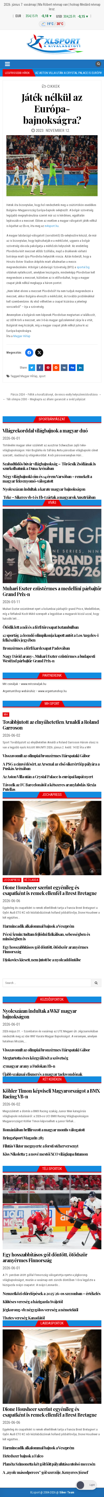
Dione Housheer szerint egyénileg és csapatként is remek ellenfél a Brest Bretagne (50, 890)
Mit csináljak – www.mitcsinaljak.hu (24, 684)
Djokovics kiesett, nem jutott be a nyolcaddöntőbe (42, 959)
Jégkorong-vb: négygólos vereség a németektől (40, 1309)
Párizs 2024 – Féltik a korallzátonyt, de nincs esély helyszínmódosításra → (56, 394)
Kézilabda (31, 880)
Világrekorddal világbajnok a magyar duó (45, 430)
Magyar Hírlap (21, 336)
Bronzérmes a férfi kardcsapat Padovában (36, 648)
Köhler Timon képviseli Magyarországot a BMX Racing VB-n (51, 1093)
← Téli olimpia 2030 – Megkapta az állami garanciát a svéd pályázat (44, 399)
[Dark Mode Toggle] (86, 1485)
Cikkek (53, 86)
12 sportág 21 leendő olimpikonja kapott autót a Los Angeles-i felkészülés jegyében (50, 637)
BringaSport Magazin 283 (23, 1137)
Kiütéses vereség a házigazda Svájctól (33, 1301)
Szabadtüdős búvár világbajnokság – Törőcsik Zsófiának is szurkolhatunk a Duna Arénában (49, 466)
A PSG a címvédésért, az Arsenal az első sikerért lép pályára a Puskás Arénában (51, 766)
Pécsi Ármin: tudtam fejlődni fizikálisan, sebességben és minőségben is (46, 936)
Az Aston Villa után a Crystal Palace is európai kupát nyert (48, 776)
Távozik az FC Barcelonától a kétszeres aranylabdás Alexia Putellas (49, 787)
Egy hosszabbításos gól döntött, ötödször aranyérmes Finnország (45, 949)
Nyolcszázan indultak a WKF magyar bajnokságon (40, 1014)
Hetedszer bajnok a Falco (23, 1455)
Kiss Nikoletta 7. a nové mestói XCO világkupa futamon (45, 1154)
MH (6, 714)
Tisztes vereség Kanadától (24, 1317)
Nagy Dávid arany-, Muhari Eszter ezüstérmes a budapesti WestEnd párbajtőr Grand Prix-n (49, 658)
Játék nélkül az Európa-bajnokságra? (52, 108)
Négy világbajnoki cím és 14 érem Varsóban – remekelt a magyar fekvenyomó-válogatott (47, 479)
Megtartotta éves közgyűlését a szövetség (35, 1057)
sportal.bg (83, 267)
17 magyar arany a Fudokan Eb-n (29, 1066)
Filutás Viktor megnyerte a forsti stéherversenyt (40, 1145)
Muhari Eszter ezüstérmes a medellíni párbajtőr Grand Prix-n (52, 591)
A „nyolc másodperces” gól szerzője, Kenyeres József (45, 1472)
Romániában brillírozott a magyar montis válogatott (44, 1129)
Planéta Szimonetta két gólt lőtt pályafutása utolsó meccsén (49, 1463)
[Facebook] (29, 353)
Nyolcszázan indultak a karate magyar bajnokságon (44, 489)
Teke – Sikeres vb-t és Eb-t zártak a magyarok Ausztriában (49, 497)
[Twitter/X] (39, 353)
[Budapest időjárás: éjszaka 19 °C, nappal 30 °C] (52, 24)
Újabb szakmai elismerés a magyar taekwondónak (42, 1074)
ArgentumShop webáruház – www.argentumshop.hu (35, 691)
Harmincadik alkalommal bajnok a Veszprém (38, 926)
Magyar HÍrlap (29, 376)
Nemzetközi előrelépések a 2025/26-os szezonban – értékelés (51, 1293)
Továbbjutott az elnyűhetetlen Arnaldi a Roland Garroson (51, 725)
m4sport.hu (52, 226)
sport (42, 376)
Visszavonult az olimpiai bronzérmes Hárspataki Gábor (46, 755)
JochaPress (12, 880)
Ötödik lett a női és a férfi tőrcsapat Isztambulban (41, 627)
